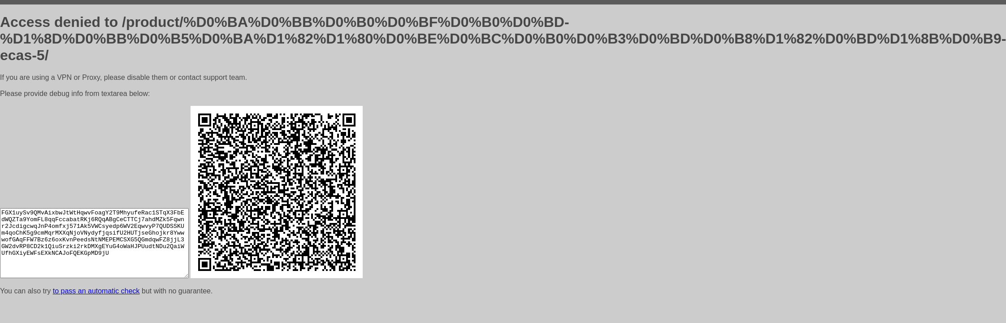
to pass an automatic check (96, 291)
